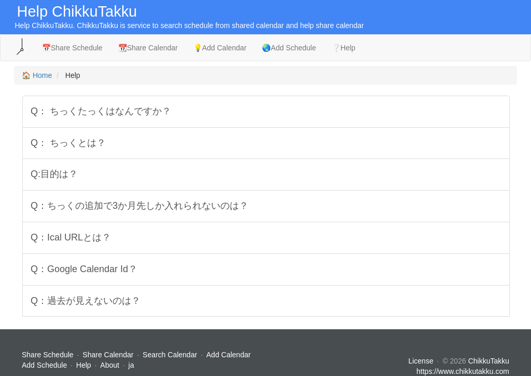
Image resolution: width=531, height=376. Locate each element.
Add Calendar (228, 355)
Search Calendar (171, 355)
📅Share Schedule (72, 48)
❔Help (344, 48)
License (420, 361)
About (109, 365)
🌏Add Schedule (289, 48)
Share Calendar (107, 355)
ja (131, 365)
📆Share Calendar (148, 48)
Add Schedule (44, 365)
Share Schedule (48, 355)
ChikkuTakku (488, 361)
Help (83, 365)
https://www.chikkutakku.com (462, 371)
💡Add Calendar (220, 48)
